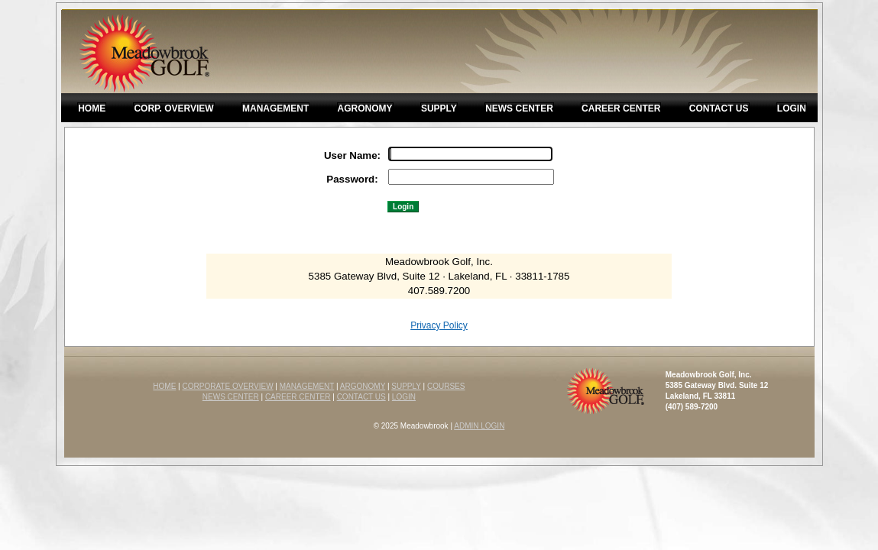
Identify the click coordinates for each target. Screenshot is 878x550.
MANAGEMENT (307, 386)
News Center (519, 108)
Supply (439, 108)
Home (91, 108)
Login (791, 108)
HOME (164, 386)
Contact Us (719, 108)
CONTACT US (361, 397)
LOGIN (404, 397)
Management (275, 108)
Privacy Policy (439, 325)
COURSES (446, 386)
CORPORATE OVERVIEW (228, 386)
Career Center (621, 108)
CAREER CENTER (298, 397)
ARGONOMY (362, 386)
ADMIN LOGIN (479, 426)
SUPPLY (406, 386)
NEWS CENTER (230, 397)
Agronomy (365, 108)
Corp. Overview (173, 108)
